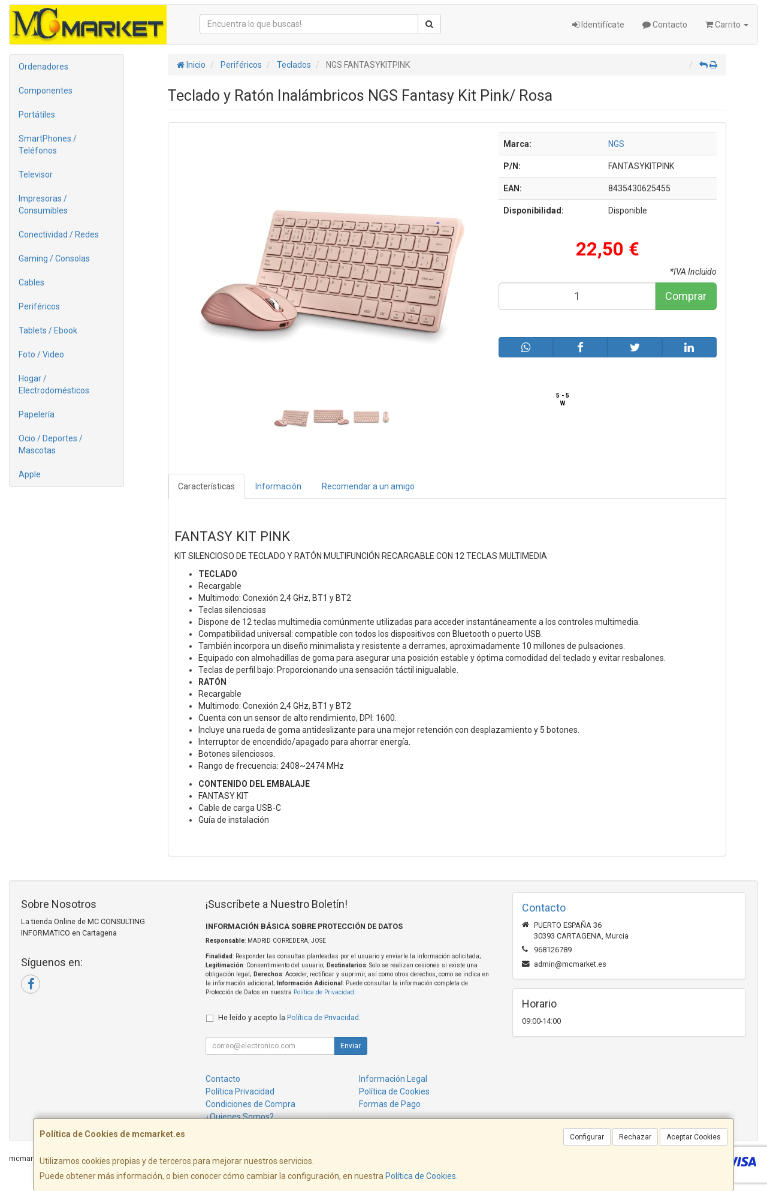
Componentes (46, 90)
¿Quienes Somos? (240, 1116)
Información (278, 486)
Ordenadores (43, 66)
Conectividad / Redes (59, 234)
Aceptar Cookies (693, 1137)
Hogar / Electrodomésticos (54, 384)
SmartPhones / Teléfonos (48, 144)
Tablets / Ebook (48, 330)
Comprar (685, 296)
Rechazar (635, 1137)
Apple (30, 474)
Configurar (587, 1137)
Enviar (350, 1046)
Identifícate (598, 24)
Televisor (36, 174)
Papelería (37, 414)
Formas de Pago (390, 1104)
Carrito (726, 24)
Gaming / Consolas (54, 258)
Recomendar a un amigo (368, 486)
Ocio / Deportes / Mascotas (51, 444)
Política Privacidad (240, 1091)
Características (206, 486)
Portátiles (37, 114)
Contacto (664, 24)
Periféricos (39, 306)
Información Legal (393, 1079)
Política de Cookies (420, 1176)
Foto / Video (41, 354)
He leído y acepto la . (289, 1017)
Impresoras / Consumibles (43, 204)
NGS (616, 144)
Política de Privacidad (324, 992)
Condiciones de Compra (250, 1104)
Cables (31, 282)
